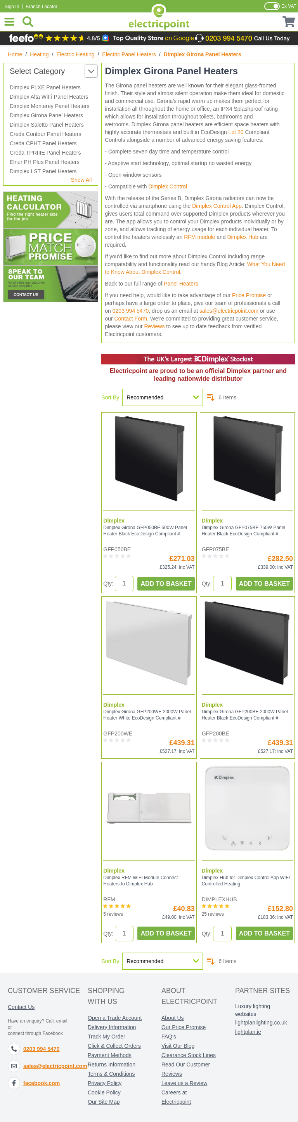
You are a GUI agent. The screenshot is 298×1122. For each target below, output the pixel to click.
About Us (172, 1018)
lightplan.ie (248, 1032)
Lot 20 (236, 132)
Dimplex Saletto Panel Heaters (47, 125)
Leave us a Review (184, 1083)
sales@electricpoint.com (228, 311)
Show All (81, 180)
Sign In (12, 6)
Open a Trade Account (115, 1018)
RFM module (199, 237)
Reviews (154, 326)
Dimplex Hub (242, 237)
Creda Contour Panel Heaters (45, 134)
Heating (39, 54)
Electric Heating (75, 54)
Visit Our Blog (177, 1046)
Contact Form (130, 318)
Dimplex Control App (217, 206)
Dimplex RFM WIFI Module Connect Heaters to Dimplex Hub (140, 881)
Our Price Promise (183, 1027)
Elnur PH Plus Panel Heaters (45, 162)
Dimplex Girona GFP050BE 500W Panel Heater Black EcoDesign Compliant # (145, 531)
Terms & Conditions (111, 1074)
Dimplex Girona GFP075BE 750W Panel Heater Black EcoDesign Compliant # (243, 531)
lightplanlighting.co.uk (261, 1022)
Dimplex (113, 520)
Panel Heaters (181, 283)
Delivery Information (112, 1027)
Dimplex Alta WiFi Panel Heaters (49, 97)
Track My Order (106, 1036)
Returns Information (111, 1064)
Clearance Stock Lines (188, 1055)
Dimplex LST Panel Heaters (43, 171)
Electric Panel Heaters (129, 54)
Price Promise (249, 295)
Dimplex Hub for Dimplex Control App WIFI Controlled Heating (246, 881)
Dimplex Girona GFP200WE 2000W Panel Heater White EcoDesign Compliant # (147, 715)
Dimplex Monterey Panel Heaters (49, 106)
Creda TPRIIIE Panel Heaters (45, 153)
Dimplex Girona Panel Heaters (46, 115)
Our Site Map (104, 1102)
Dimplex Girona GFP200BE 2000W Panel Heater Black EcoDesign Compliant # (245, 715)
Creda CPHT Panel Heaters (43, 143)
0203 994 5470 (131, 311)
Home (15, 54)
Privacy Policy (104, 1083)
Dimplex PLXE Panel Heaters (45, 87)
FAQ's (168, 1036)
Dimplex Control (167, 186)
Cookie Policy (104, 1092)
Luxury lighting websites (252, 1010)
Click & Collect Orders (114, 1046)
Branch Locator (41, 6)
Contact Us (21, 1007)
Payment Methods (110, 1055)
